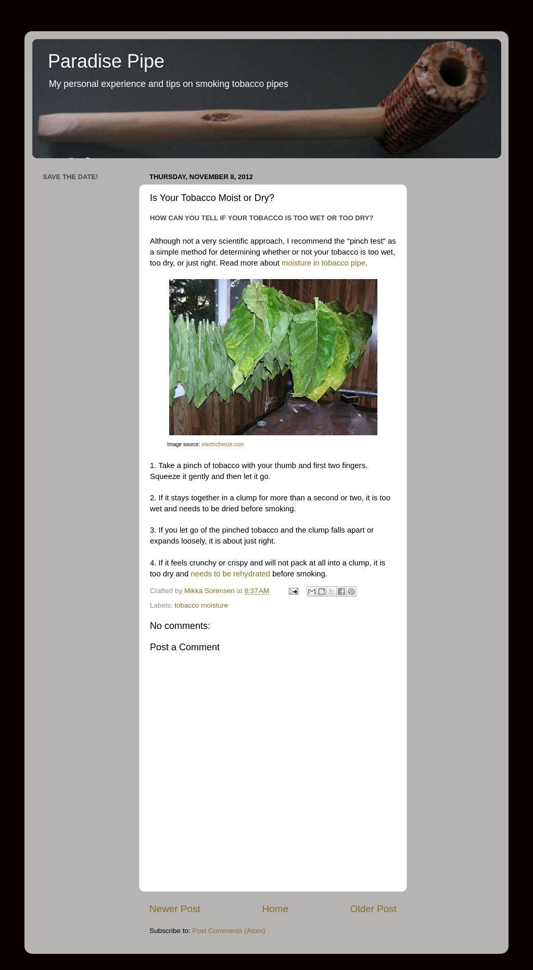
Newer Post (174, 908)
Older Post (373, 908)
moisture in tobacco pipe (323, 263)
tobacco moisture (201, 605)
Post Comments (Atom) (229, 931)
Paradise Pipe (106, 61)
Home (275, 908)
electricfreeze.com (222, 444)
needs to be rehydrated (230, 574)
